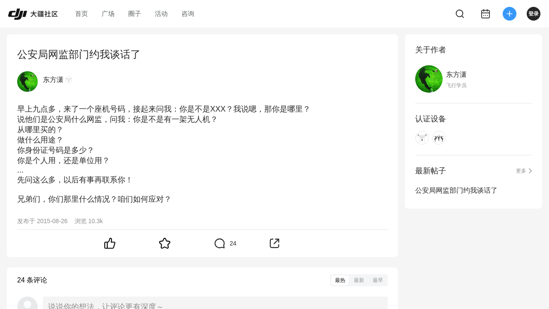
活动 (161, 13)
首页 (81, 13)
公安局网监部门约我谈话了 (456, 190)
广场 (108, 13)
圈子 (134, 13)
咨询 (187, 13)
